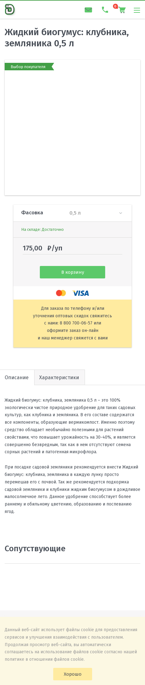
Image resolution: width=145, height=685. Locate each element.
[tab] (59, 377)
